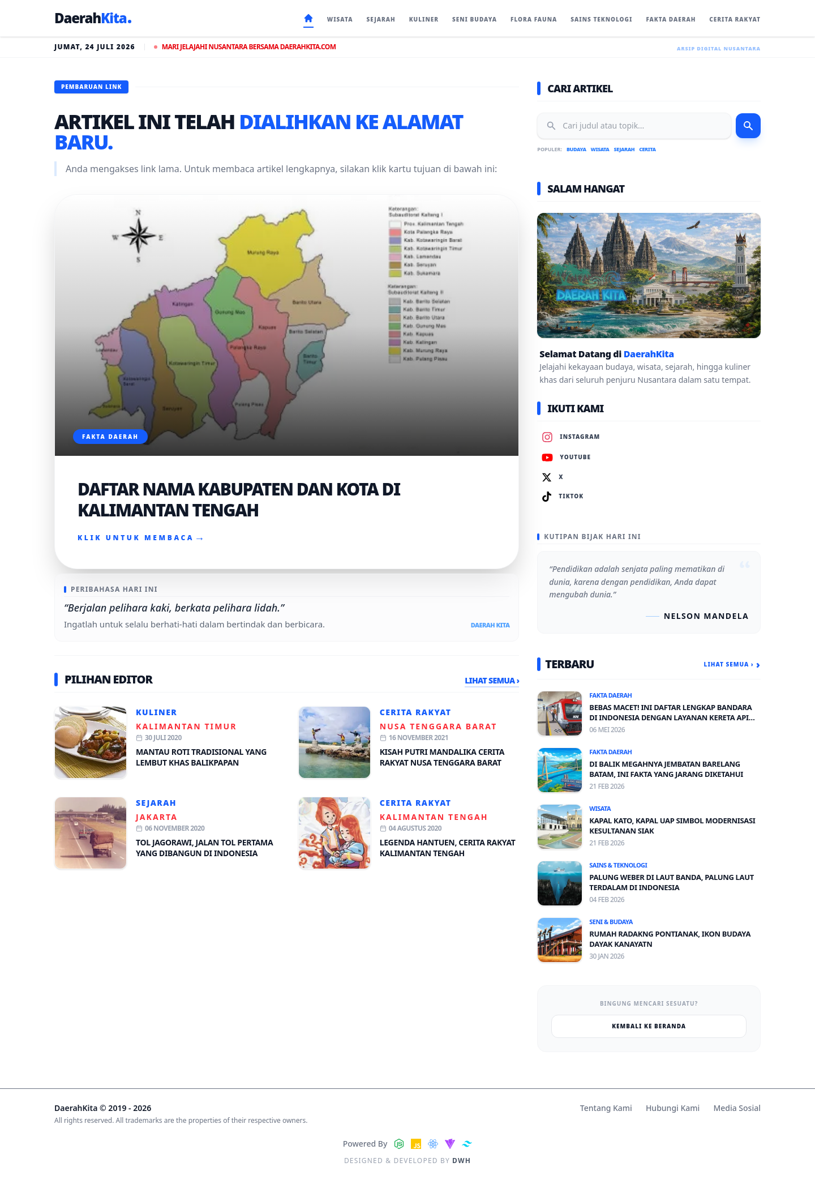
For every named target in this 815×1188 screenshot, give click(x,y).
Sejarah (156, 802)
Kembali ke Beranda (649, 1026)
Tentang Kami (606, 1107)
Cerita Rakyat (416, 712)
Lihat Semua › (492, 680)
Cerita (647, 149)
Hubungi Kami (673, 1107)
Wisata (600, 149)
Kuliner (156, 712)
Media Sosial (737, 1107)
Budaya (576, 149)
